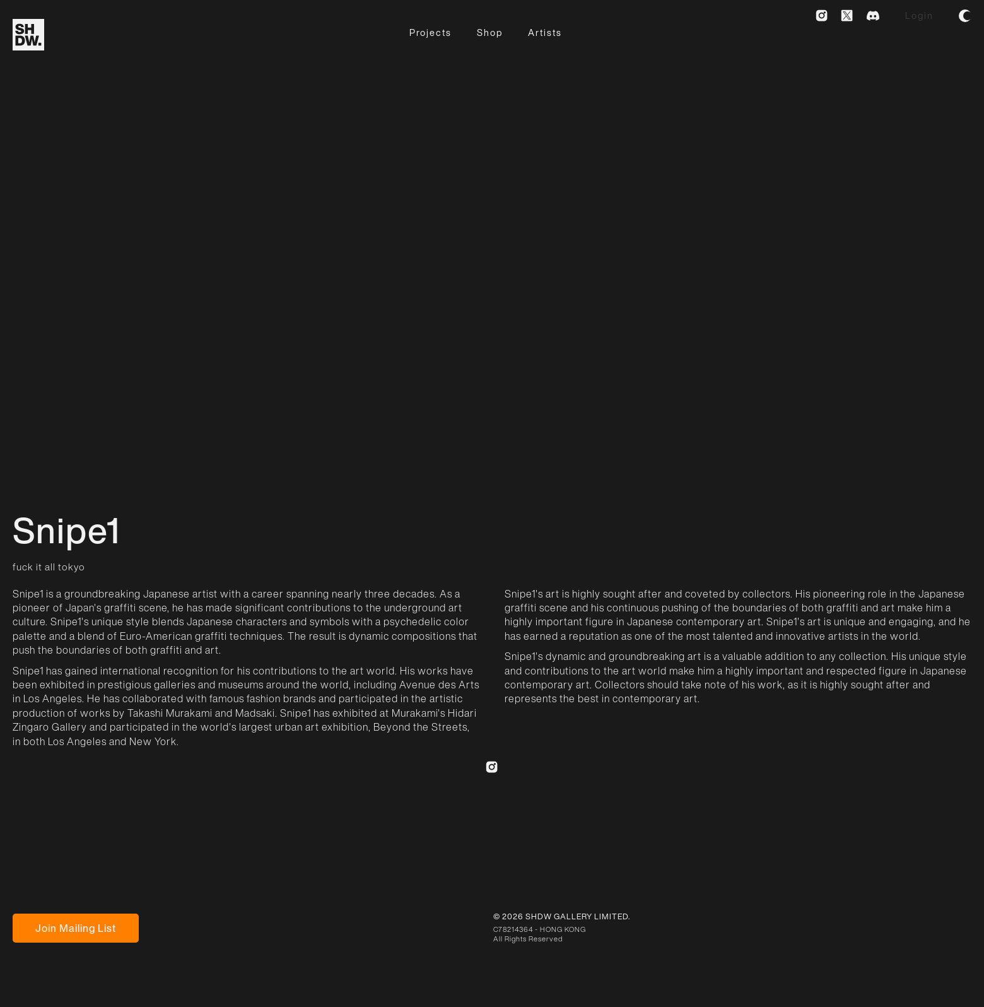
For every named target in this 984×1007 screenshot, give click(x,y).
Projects (430, 32)
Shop (490, 32)
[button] (965, 15)
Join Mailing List (75, 928)
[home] (28, 34)
